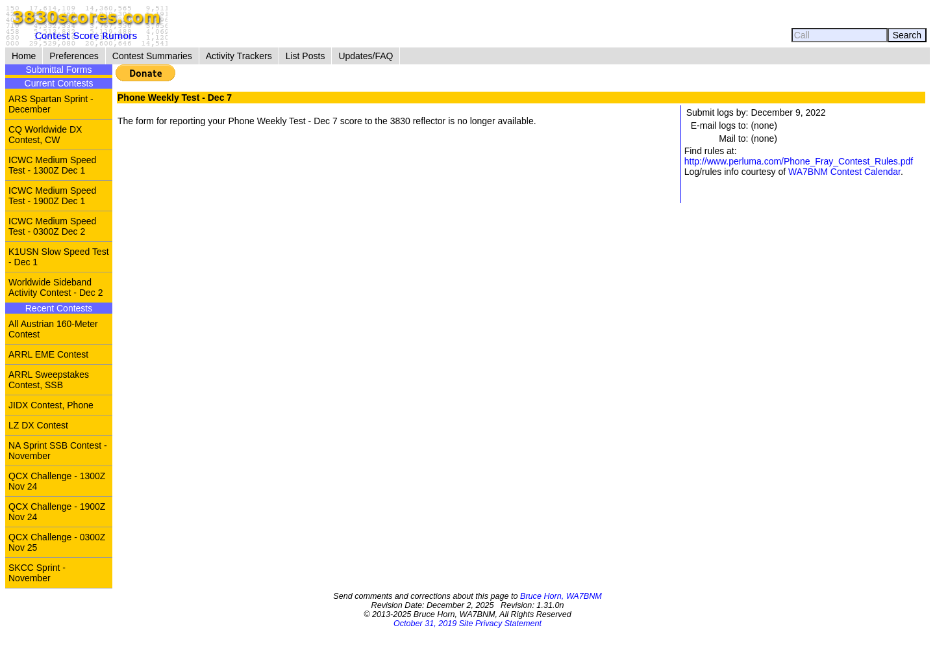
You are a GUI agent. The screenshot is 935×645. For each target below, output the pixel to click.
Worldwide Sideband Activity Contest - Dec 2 (55, 287)
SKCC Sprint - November (37, 572)
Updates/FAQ (365, 56)
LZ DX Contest (38, 425)
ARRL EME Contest (48, 354)
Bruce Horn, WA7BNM (561, 596)
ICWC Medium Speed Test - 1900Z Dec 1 (52, 195)
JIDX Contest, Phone (51, 405)
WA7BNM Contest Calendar (844, 171)
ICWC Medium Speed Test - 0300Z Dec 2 (52, 226)
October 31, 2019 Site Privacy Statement (467, 623)
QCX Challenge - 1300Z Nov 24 (56, 481)
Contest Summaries (152, 56)
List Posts (305, 56)
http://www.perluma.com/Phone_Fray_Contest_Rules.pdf (799, 161)
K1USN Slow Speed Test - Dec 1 (58, 256)
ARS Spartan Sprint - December (51, 104)
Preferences (73, 56)
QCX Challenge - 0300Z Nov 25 (56, 542)
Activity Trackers (239, 56)
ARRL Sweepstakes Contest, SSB (48, 379)
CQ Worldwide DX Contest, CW (45, 134)
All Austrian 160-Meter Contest (53, 329)
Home (24, 56)
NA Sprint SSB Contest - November (57, 450)
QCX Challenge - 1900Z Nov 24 (56, 511)
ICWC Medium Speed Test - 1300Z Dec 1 (52, 165)
